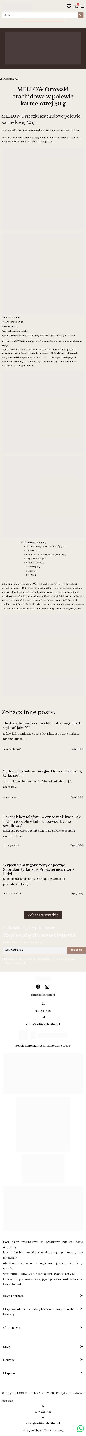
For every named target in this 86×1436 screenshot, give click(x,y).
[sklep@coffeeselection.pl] (43, 1017)
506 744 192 (43, 1011)
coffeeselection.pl (43, 995)
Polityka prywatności (70, 1393)
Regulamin (7, 1401)
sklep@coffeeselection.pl (43, 1024)
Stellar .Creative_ (51, 1431)
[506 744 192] (43, 1004)
